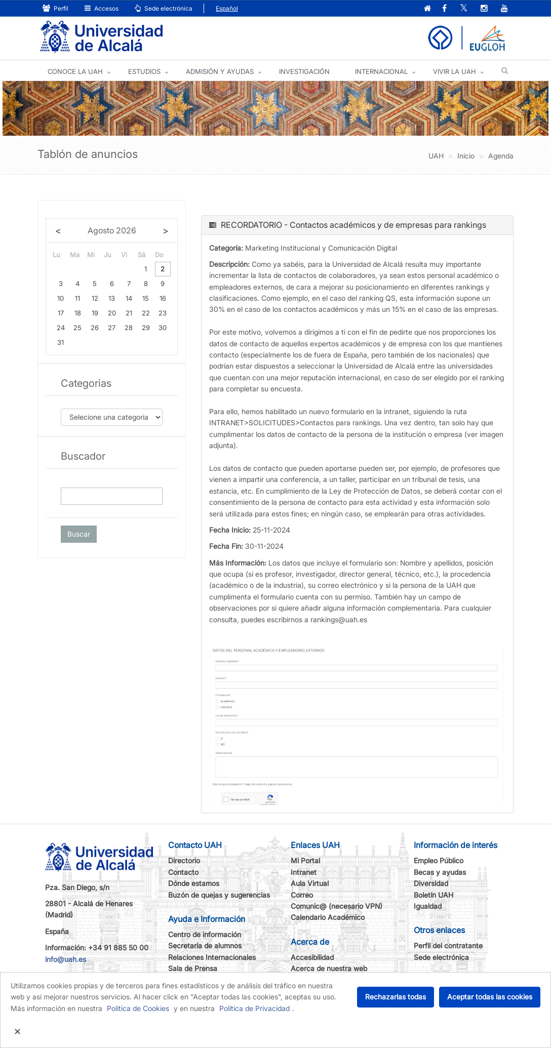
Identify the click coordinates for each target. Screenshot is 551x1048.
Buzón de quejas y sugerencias (219, 895)
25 (77, 328)
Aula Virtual (310, 883)
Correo (302, 895)
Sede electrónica (163, 8)
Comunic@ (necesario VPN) (336, 906)
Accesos (102, 8)
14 (129, 298)
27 (111, 328)
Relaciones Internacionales (212, 957)
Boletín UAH (433, 895)
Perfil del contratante (448, 945)
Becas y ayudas (440, 872)
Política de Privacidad (254, 1008)
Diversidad (431, 883)
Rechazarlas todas (395, 996)
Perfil (55, 8)
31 (60, 342)
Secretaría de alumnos (205, 945)
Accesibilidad (312, 957)
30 (163, 328)
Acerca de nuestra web (329, 968)
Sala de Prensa (192, 968)
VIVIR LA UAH (454, 71)
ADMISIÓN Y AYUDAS (220, 71)
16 (163, 298)
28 (129, 328)
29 (146, 328)
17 (61, 313)
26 (95, 328)
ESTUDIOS (144, 71)
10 (60, 298)
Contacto (183, 872)
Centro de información (204, 934)
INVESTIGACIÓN (304, 71)
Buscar (78, 534)
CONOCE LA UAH (75, 71)
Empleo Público (438, 860)
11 (77, 298)
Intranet (304, 872)
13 (111, 298)
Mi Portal (305, 860)
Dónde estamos (193, 883)
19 (95, 313)
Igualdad (428, 906)
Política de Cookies (138, 1008)
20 (112, 313)
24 (61, 328)
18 (77, 313)
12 (95, 298)
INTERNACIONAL (381, 71)
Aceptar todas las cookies (489, 996)
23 (163, 313)
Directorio (184, 860)
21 (129, 313)
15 (145, 298)
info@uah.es (65, 959)
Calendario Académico (328, 917)
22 (146, 313)
